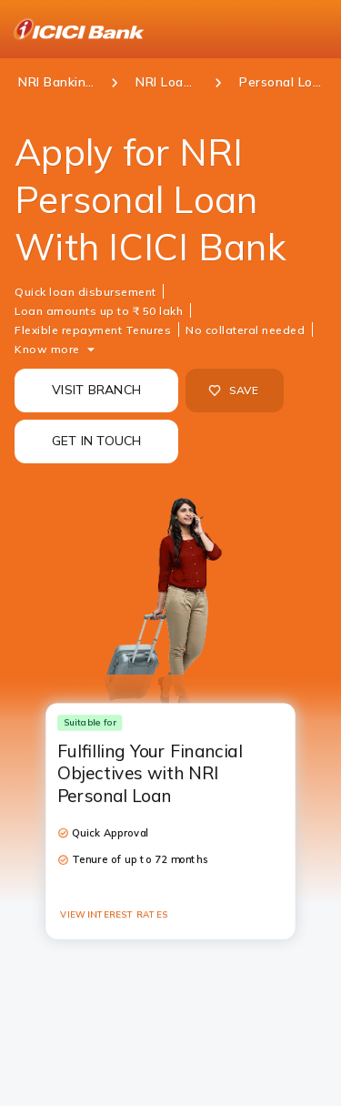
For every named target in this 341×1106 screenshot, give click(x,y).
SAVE (233, 390)
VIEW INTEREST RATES (113, 913)
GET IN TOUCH (97, 440)
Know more (47, 349)
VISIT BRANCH (96, 389)
